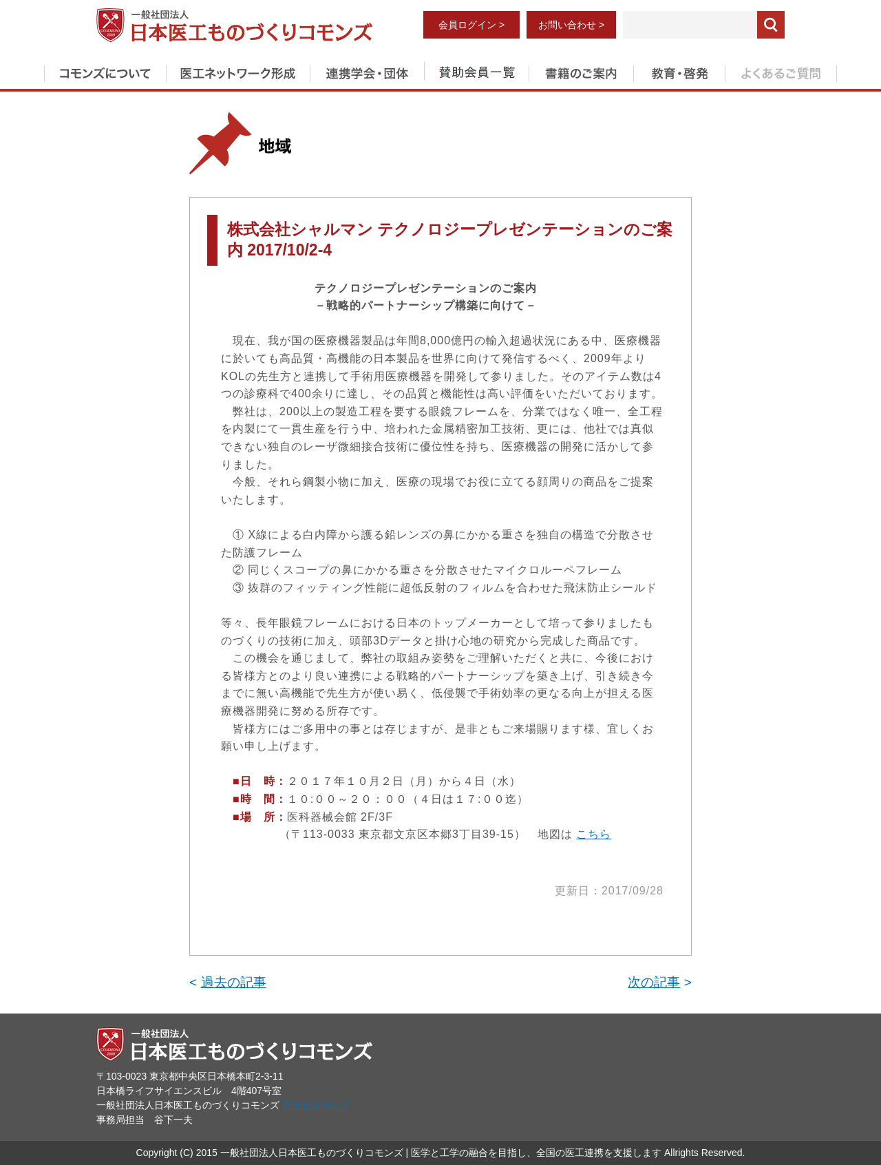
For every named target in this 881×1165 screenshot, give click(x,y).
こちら (593, 834)
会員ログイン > (471, 24)
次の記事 (654, 982)
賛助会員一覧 (476, 71)
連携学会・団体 (367, 71)
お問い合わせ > (571, 24)
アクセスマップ (316, 1105)
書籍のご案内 (581, 71)
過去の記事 (233, 982)
